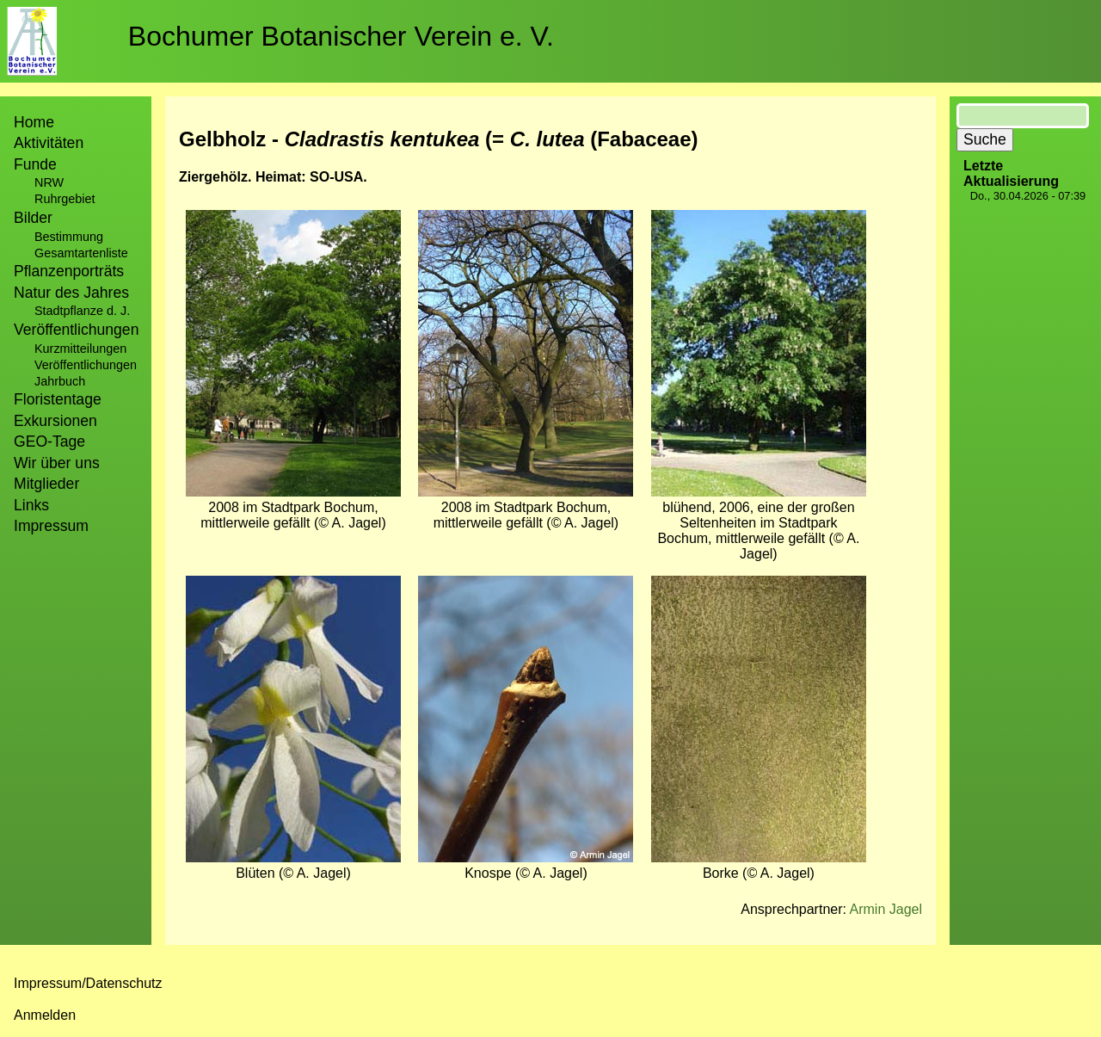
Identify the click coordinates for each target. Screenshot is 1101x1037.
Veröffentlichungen (85, 365)
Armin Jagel (886, 909)
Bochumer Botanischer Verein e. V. (341, 36)
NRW (49, 182)
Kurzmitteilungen (80, 348)
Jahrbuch (59, 381)
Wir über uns (57, 463)
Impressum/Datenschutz (88, 983)
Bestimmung (68, 237)
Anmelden (45, 1015)
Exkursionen (55, 420)
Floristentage (57, 399)
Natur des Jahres (71, 292)
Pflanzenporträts (69, 271)
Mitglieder (46, 483)
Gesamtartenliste (81, 253)
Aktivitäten (48, 142)
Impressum (51, 525)
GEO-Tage (49, 441)
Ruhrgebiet (64, 199)
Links (31, 505)
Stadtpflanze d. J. (82, 311)
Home (34, 122)
